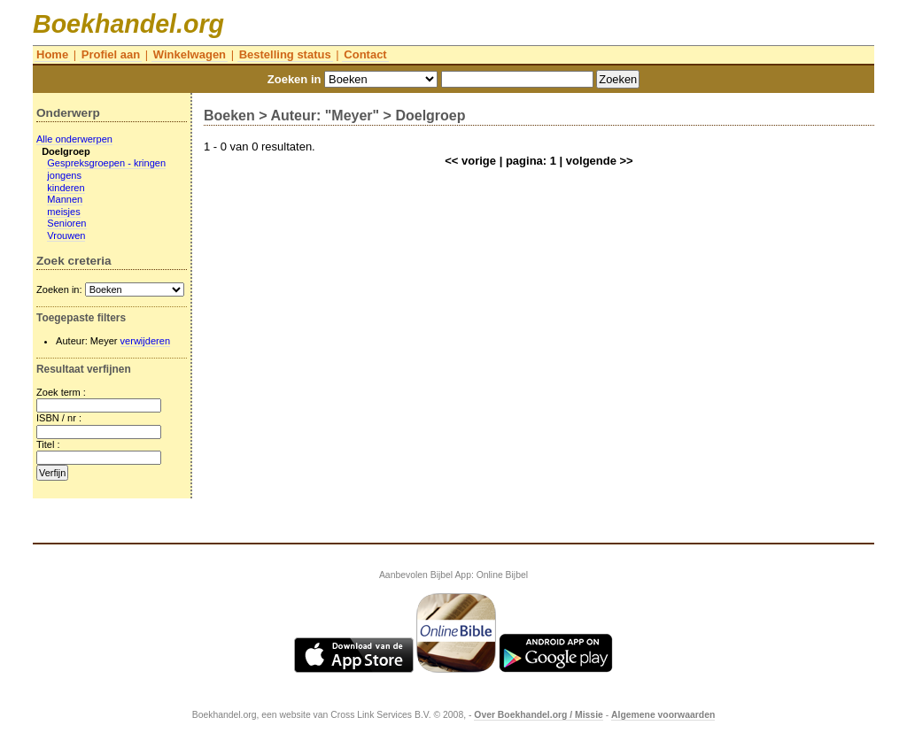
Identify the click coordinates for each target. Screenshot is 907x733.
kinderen (65, 187)
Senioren (66, 223)
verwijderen (145, 341)
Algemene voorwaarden (663, 715)
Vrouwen (66, 235)
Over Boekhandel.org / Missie (538, 715)
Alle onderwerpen (74, 139)
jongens (64, 175)
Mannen (64, 199)
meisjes (63, 211)
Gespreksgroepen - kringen (106, 163)
